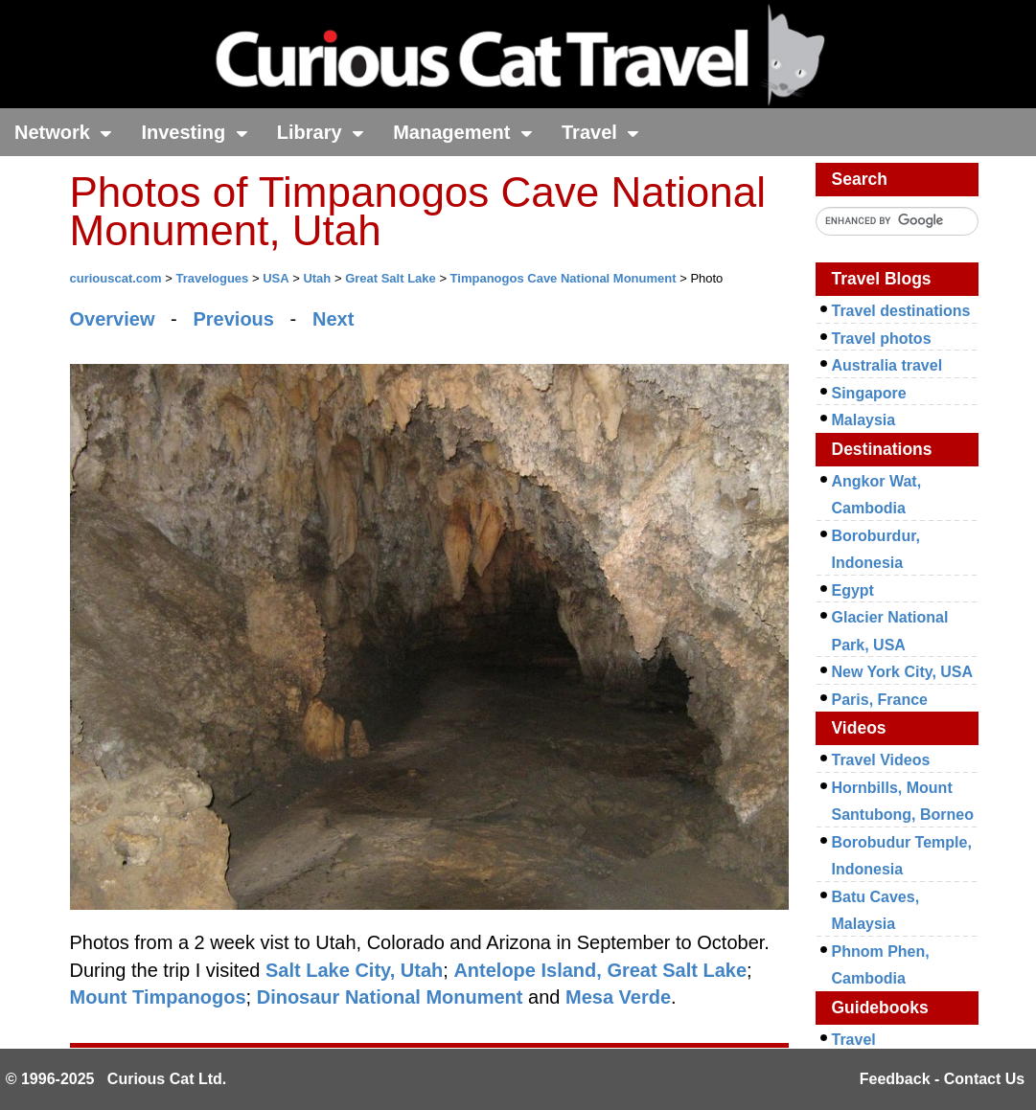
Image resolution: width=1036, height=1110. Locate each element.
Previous (233, 318)
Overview (112, 318)
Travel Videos (881, 760)
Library (320, 132)
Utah (317, 278)
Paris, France (880, 699)
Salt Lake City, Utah (354, 970)
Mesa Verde (618, 997)
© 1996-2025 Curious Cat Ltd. (116, 1079)
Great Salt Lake (390, 278)
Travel (600, 132)
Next (333, 318)
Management (463, 132)
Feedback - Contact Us (942, 1079)
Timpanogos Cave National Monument (563, 278)
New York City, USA (903, 672)
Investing (194, 132)
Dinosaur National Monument (390, 997)
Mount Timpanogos (158, 997)
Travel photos (882, 338)
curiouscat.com (116, 278)
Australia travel (887, 365)
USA (275, 278)
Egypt (853, 590)
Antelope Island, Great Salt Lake (600, 970)
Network (63, 132)
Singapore (869, 393)
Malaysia (864, 420)
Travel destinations (901, 311)
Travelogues (211, 278)
